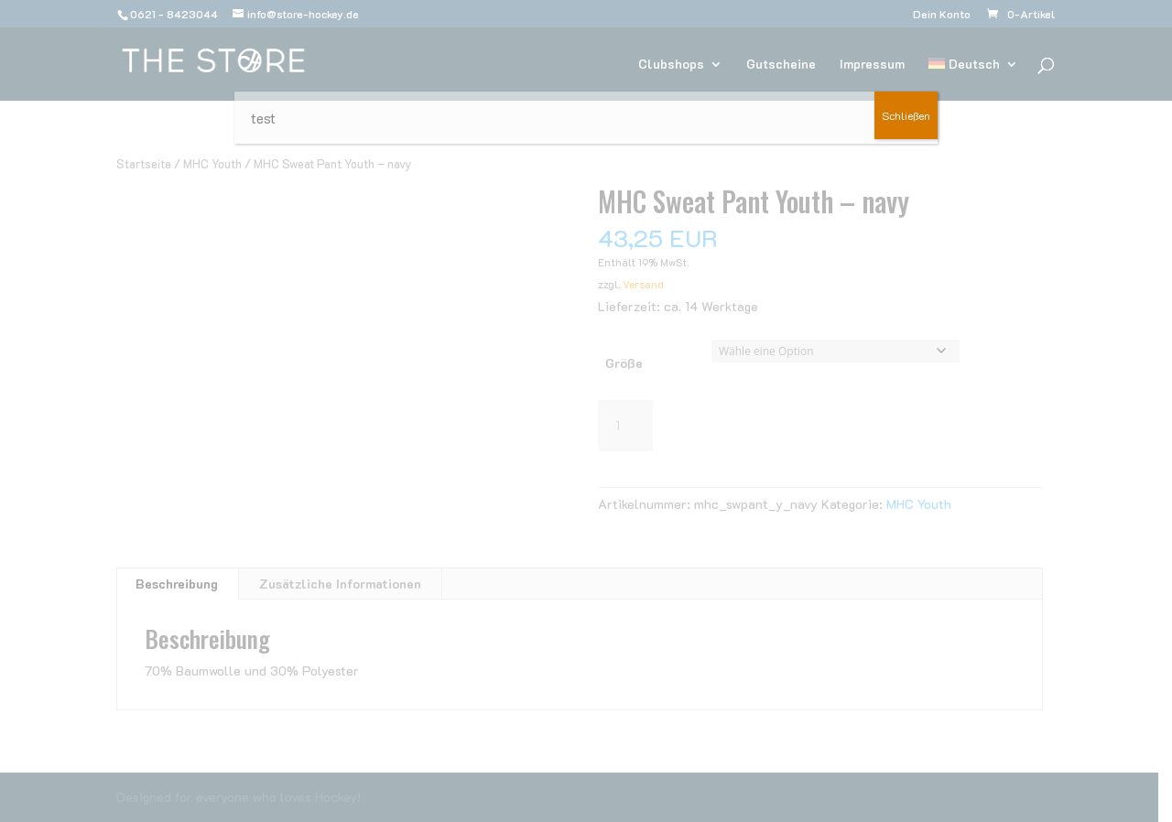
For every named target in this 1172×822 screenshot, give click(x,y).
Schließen (906, 115)
